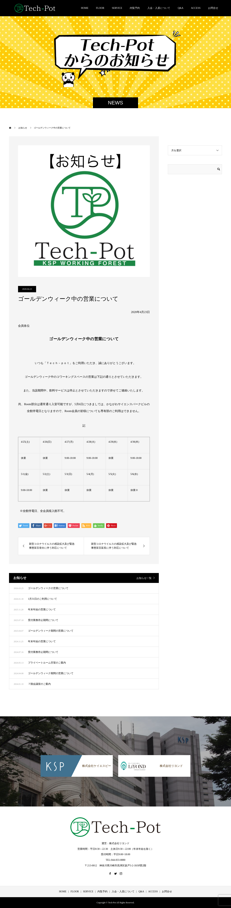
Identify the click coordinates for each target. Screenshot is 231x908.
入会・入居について (158, 8)
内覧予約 (135, 8)
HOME (84, 8)
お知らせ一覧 (144, 578)
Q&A (180, 8)
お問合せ (213, 8)
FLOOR (100, 8)
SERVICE (117, 8)
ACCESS (196, 8)
